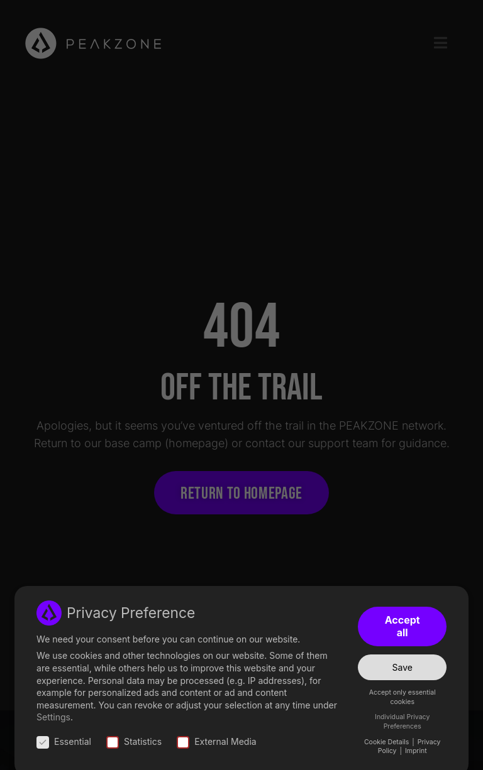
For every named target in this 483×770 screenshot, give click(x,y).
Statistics (134, 741)
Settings (53, 717)
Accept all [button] (402, 626)
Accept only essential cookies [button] (402, 697)
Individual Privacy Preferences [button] (402, 721)
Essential (63, 741)
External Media (217, 741)
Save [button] (402, 667)
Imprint (416, 751)
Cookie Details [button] (387, 742)
